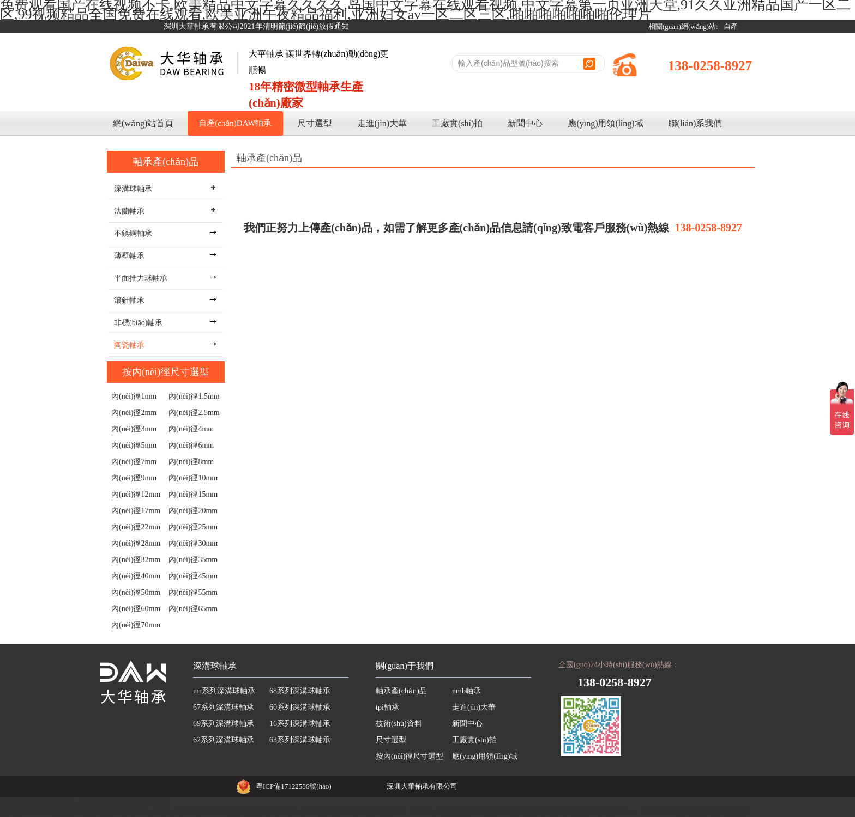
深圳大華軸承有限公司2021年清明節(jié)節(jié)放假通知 (257, 26)
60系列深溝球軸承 (299, 707)
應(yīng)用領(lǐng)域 (605, 123)
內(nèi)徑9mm (133, 478)
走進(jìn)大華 (382, 123)
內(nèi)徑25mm (193, 527)
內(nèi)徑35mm (193, 560)
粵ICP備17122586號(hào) (294, 786)
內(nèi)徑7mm (133, 462)
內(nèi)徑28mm (135, 543)
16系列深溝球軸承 (299, 724)
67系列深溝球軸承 (223, 707)
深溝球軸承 (215, 665)
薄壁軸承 (129, 256)
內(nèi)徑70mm (135, 625)
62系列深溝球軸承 (223, 740)
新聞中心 (525, 123)
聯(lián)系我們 (695, 123)
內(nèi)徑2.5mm (194, 412)
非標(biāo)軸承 (138, 323)
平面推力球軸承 (140, 278)
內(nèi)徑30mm (193, 543)
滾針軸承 (129, 300)
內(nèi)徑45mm (193, 576)
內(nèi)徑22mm (135, 527)
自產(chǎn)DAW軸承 (235, 123)
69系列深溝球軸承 (223, 724)
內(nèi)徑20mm (193, 511)
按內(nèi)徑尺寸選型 (165, 372)
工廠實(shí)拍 (457, 123)
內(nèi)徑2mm (133, 412)
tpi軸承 (387, 707)
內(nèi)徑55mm (193, 592)
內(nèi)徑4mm (191, 429)
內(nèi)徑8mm (191, 462)
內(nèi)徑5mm (133, 445)
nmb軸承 (466, 691)
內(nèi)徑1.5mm (194, 396)
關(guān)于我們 (404, 665)
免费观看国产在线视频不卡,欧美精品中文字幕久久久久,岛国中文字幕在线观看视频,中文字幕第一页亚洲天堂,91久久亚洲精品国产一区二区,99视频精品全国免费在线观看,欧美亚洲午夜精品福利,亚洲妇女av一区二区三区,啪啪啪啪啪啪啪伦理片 (375, 812)
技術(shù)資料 (399, 724)
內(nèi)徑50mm (135, 592)
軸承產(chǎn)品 (165, 161)
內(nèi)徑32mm (135, 560)
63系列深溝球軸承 (299, 740)
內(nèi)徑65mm (193, 609)
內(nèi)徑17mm (135, 511)
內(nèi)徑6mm (191, 445)
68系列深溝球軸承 (299, 691)
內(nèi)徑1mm (133, 396)
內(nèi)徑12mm (135, 494)
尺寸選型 (314, 123)
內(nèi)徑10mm (193, 478)
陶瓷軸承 (129, 345)
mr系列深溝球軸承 (224, 691)
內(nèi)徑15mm (193, 494)
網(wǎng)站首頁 (143, 123)
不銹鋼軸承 (133, 233)
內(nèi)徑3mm (133, 429)
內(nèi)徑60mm (135, 609)
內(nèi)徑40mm (135, 576)
